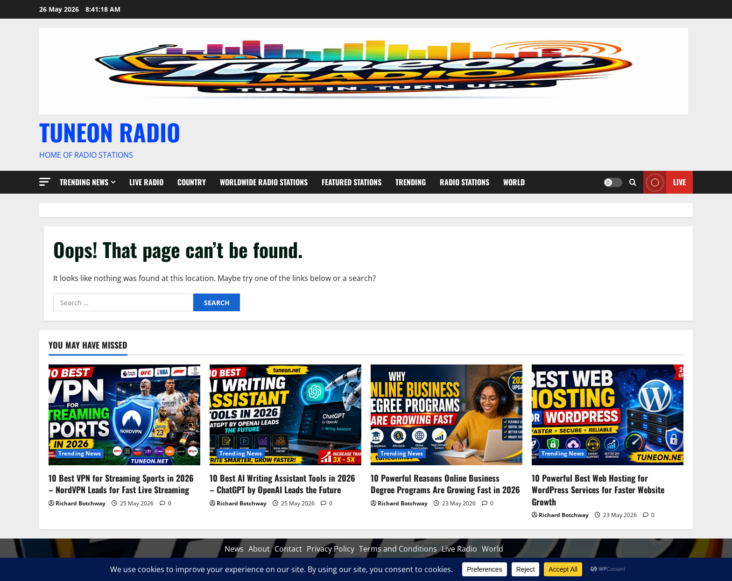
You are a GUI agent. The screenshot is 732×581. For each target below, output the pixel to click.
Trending (410, 182)
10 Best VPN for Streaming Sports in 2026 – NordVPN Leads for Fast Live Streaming (121, 484)
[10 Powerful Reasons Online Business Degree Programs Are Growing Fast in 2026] (446, 415)
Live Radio (146, 182)
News (234, 549)
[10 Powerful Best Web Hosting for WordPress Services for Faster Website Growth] (607, 415)
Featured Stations (351, 182)
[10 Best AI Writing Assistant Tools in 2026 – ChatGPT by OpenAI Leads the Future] (285, 415)
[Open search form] (632, 182)
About (259, 549)
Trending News (84, 182)
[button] (44, 182)
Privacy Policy (330, 549)
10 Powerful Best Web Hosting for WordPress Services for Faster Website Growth (598, 489)
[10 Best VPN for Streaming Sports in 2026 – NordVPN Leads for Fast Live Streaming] (124, 415)
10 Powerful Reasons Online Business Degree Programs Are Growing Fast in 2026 (445, 484)
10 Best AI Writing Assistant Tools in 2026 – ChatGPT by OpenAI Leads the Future (282, 484)
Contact (288, 549)
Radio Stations (464, 182)
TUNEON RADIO (109, 131)
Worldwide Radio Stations (264, 182)
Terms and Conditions (398, 549)
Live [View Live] (664, 182)
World (514, 182)
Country (191, 182)
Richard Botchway (81, 503)
